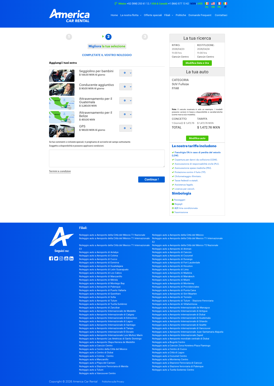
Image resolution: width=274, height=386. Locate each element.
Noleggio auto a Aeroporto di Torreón (172, 297)
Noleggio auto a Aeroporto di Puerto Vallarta (102, 290)
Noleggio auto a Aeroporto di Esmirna (99, 262)
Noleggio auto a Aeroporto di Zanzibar (99, 307)
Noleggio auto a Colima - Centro (96, 356)
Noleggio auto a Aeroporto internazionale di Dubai (178, 314)
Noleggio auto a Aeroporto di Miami (171, 279)
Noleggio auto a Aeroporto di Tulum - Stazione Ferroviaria (182, 300)
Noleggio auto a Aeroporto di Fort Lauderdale (176, 262)
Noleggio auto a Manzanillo (93, 359)
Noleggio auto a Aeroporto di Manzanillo (100, 276)
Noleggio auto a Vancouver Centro (97, 373)
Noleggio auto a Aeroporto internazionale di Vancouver (181, 328)
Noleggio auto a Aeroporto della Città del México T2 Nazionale (185, 245)
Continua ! (151, 179)
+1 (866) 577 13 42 (178, 3)
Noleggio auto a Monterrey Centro (170, 359)
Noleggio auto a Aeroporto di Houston (172, 266)
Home (114, 15)
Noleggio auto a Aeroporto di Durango (172, 259)
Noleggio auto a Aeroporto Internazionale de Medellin (107, 311)
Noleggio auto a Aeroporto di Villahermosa (174, 304)
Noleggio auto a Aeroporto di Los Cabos (100, 273)
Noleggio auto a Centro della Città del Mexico (103, 349)
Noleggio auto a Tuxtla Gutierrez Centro (173, 369)
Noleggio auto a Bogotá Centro (168, 342)
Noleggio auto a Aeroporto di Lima (170, 269)
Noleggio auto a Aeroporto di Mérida (98, 279)
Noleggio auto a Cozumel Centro (169, 356)
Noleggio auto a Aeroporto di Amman (171, 248)
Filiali (167, 15)
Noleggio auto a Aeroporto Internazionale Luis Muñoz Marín (111, 335)
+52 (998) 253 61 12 (138, 3)
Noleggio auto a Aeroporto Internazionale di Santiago (107, 325)
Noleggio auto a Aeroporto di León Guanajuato (104, 269)
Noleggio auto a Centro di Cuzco (169, 349)
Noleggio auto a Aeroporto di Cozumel (172, 255)
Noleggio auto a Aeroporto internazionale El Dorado (106, 331)
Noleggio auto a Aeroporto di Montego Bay (102, 283)
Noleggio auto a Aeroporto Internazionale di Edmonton (108, 318)
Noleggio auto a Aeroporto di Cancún (172, 252)
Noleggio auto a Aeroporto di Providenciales (175, 286)
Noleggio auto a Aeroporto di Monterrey (173, 283)
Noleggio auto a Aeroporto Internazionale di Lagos (106, 321)
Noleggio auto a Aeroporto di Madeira (172, 273)
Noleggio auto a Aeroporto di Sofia (97, 297)
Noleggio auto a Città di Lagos (168, 352)
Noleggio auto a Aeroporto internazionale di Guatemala (181, 318)
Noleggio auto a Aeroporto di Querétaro (100, 293)
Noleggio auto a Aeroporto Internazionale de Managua (181, 307)
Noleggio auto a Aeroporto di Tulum (98, 300)
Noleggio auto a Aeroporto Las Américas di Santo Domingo (110, 338)
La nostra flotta (129, 15)
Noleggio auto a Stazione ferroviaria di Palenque (177, 366)
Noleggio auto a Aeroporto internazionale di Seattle (179, 325)
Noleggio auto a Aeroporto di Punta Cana (174, 290)
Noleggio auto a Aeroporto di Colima (98, 255)
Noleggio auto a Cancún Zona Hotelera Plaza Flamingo (181, 345)
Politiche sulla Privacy (113, 382)
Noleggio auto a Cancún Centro (96, 345)
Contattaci (221, 15)
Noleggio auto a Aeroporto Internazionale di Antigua (179, 311)
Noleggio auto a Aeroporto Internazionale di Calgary (106, 314)
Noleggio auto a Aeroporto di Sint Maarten (174, 293)
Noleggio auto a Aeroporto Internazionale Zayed (177, 335)
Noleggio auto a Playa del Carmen (97, 362)
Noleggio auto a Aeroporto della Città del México (178, 235)
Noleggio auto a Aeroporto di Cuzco (98, 259)
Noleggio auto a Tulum (91, 369)
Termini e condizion (60, 171)
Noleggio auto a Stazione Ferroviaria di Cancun (177, 362)
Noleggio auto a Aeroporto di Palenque (99, 286)
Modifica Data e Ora (197, 62)
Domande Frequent (200, 15)
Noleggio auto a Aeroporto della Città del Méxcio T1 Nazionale (112, 235)
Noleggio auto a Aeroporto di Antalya (98, 252)
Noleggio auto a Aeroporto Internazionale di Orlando (180, 321)
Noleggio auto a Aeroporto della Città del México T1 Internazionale (114, 238)
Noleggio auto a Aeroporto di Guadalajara (101, 266)
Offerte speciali (153, 15)
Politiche (181, 15)
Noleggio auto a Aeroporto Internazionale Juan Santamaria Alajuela (187, 331)
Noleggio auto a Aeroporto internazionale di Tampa (106, 328)
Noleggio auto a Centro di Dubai (96, 352)
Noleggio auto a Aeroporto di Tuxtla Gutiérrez (103, 304)
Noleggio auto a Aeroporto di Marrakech (173, 276)
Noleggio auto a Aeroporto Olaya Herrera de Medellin (107, 342)
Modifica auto (197, 138)
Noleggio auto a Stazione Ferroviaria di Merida (103, 366)
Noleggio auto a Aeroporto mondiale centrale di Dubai (180, 338)
